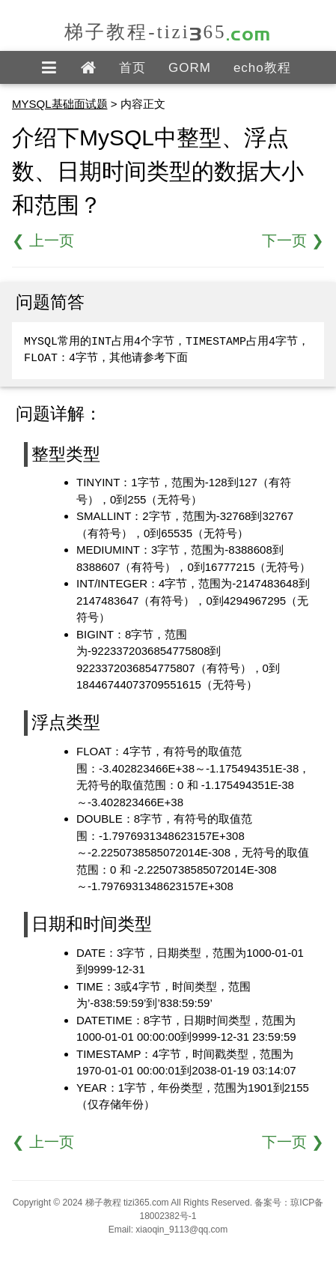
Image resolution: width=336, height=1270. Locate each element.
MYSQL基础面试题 (60, 103)
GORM (189, 68)
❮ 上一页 (43, 240)
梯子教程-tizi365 (167, 31)
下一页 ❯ (293, 240)
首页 (132, 68)
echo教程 (262, 68)
